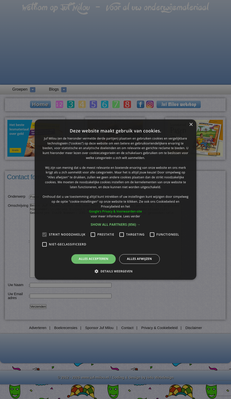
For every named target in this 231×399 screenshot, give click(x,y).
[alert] (115, 199)
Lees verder (131, 216)
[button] (116, 224)
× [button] (191, 124)
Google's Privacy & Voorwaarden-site (115, 211)
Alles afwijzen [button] (139, 259)
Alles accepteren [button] (93, 259)
